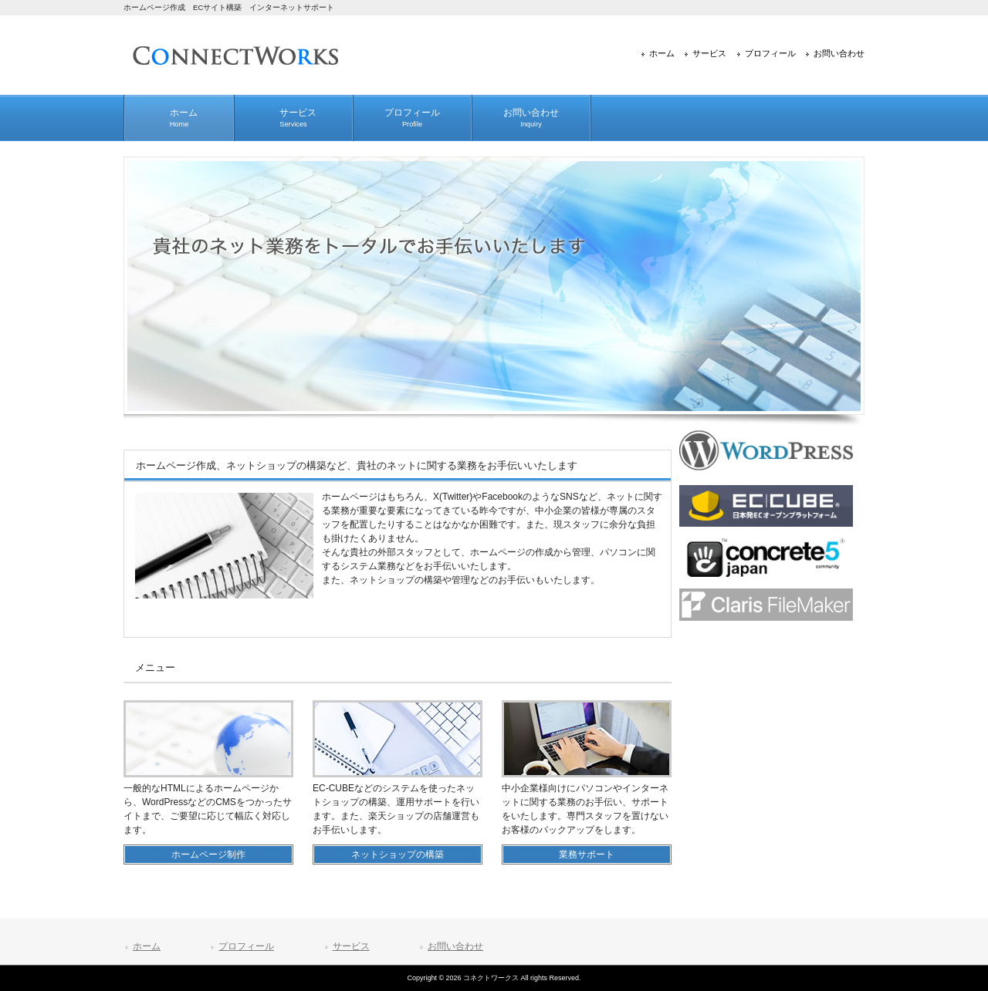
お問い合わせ (839, 53)
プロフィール (770, 53)
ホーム (662, 53)
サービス (709, 53)
